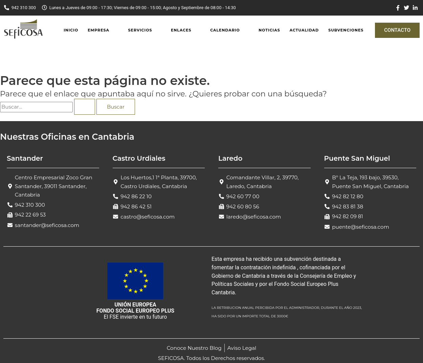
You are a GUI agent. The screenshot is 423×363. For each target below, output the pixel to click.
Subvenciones (345, 30)
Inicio (71, 30)
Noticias (269, 30)
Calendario (225, 30)
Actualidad (304, 30)
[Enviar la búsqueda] (84, 107)
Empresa (98, 30)
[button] (103, 30)
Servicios (140, 30)
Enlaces (181, 30)
